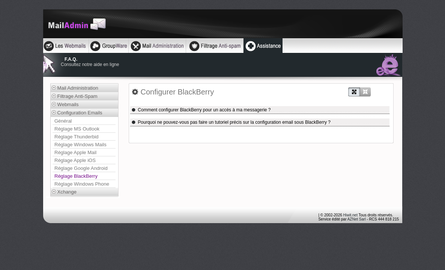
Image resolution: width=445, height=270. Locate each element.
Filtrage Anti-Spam (75, 96)
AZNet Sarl (356, 219)
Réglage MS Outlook (76, 129)
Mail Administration (75, 88)
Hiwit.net (350, 215)
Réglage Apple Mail (75, 152)
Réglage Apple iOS (75, 160)
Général (63, 121)
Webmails (65, 104)
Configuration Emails (77, 113)
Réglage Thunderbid (76, 137)
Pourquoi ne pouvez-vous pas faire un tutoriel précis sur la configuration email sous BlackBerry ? (231, 122)
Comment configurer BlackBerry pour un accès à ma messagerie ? (201, 109)
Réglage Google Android (81, 168)
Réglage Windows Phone (81, 184)
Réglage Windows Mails (80, 144)
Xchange (64, 192)
